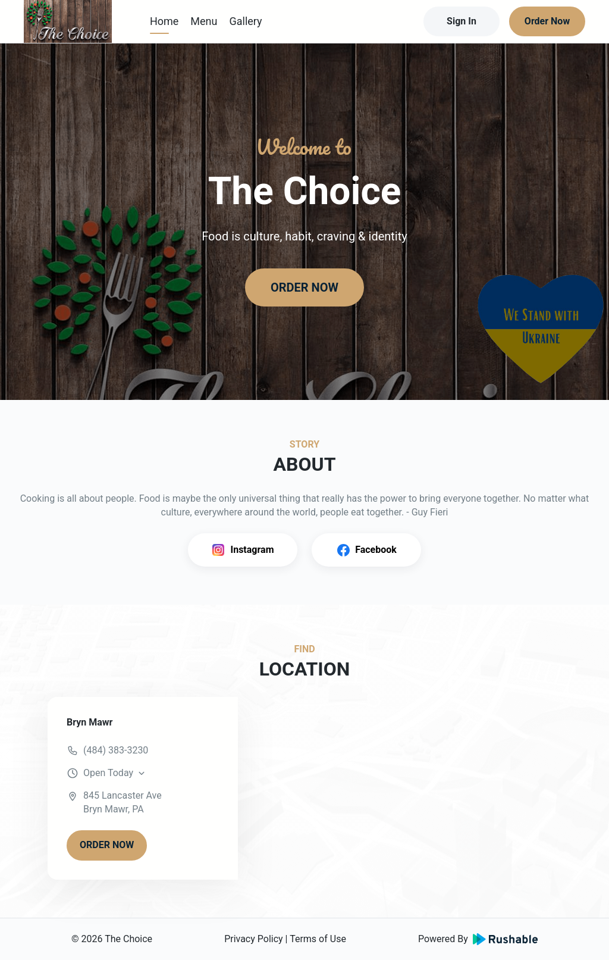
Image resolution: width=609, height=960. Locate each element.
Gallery (245, 21)
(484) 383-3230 (115, 750)
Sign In (461, 21)
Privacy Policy (253, 939)
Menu (203, 21)
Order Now (547, 21)
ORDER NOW (304, 287)
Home (164, 21)
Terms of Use (318, 939)
